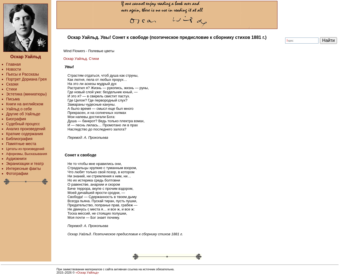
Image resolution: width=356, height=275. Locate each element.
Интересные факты (23, 168)
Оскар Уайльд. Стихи (81, 59)
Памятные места (21, 143)
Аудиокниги (16, 158)
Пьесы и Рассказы (22, 74)
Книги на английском (24, 104)
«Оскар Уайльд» (87, 272)
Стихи (11, 89)
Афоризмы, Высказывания (26, 154)
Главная (13, 64)
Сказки (12, 84)
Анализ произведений (25, 129)
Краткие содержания (24, 134)
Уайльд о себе (19, 109)
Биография (16, 119)
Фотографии (17, 173)
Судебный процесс (23, 124)
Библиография (19, 139)
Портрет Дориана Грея (26, 79)
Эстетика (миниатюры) (26, 94)
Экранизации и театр (25, 163)
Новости (13, 69)
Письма (13, 99)
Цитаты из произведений (25, 149)
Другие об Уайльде (23, 114)
